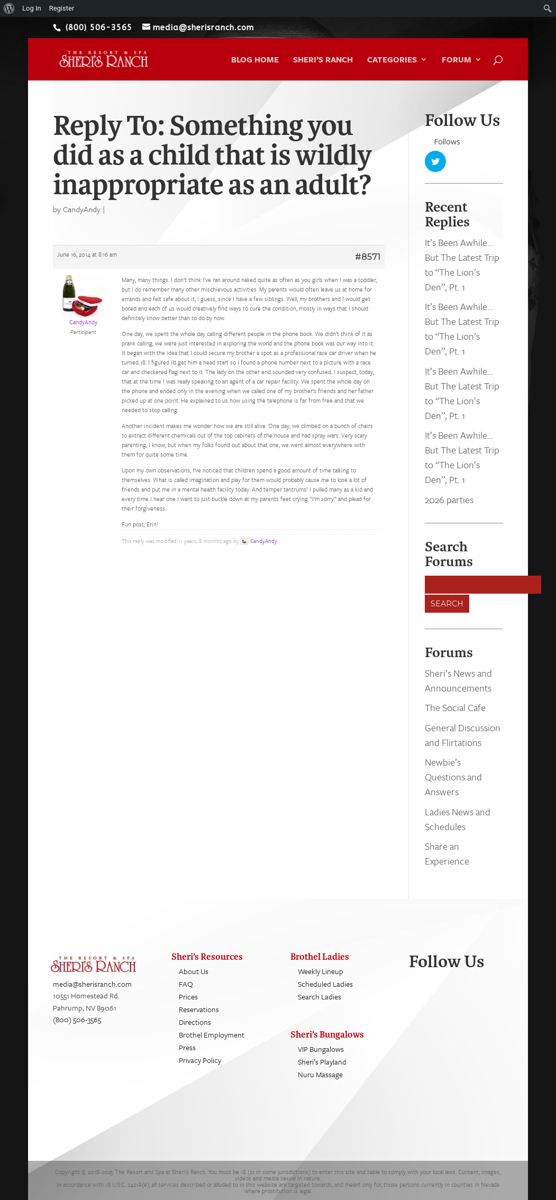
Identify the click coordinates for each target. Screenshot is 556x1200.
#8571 (367, 257)
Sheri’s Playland (322, 1061)
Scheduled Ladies (325, 983)
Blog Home (255, 60)
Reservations (199, 1009)
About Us (193, 971)
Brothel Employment (211, 1034)
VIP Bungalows (321, 1048)
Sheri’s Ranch (323, 60)
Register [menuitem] (62, 8)
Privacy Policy (200, 1060)
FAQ (186, 983)
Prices (188, 996)
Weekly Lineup (320, 971)
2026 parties (449, 499)
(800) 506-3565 (77, 1019)
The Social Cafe (455, 707)
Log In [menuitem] (31, 8)
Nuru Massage (320, 1074)
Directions (195, 1022)
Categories (392, 60)
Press (187, 1047)
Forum (456, 60)
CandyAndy (82, 209)
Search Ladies (319, 996)
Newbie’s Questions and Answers (453, 776)
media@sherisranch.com (92, 983)
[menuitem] (9, 8)
